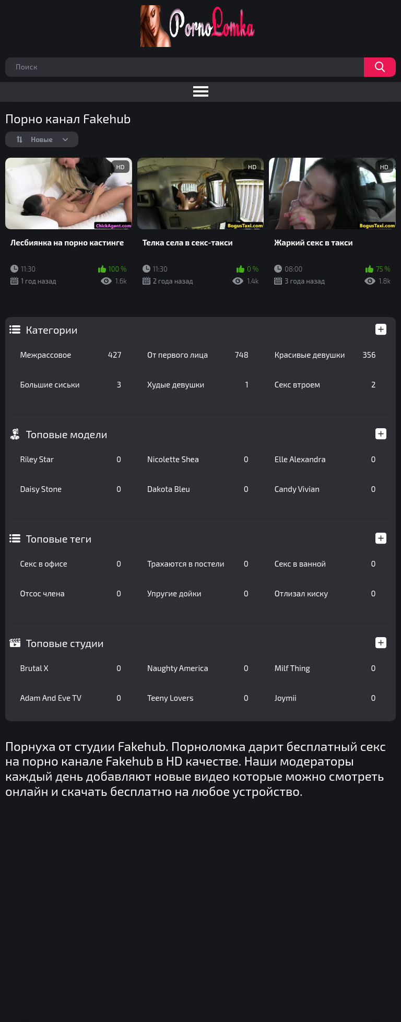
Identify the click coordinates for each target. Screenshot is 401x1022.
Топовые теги (58, 538)
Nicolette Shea (198, 459)
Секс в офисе (70, 563)
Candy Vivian (325, 489)
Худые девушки (198, 384)
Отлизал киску (325, 593)
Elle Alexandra (325, 459)
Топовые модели (66, 434)
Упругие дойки (198, 593)
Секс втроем (325, 384)
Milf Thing (325, 668)
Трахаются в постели (198, 563)
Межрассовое (70, 354)
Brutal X (70, 668)
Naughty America (198, 668)
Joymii (325, 697)
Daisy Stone (70, 489)
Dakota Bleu (198, 489)
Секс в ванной (325, 563)
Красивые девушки (325, 354)
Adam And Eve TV (70, 697)
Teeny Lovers (198, 697)
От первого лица (198, 354)
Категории (51, 329)
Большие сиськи (70, 384)
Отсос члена (70, 593)
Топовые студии (64, 643)
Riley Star (70, 459)
